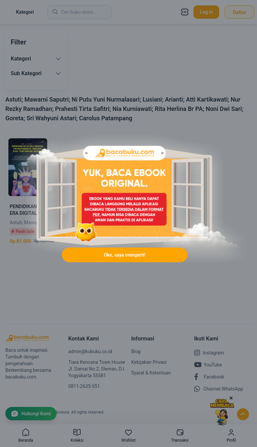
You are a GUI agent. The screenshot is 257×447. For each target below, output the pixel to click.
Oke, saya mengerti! (124, 255)
